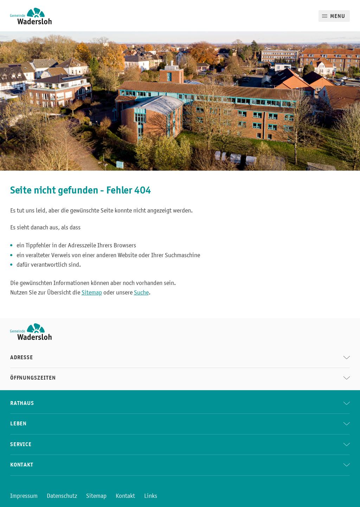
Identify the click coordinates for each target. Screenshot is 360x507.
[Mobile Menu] (334, 16)
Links (150, 495)
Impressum (24, 495)
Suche (141, 292)
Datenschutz (62, 495)
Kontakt (125, 495)
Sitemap (92, 292)
